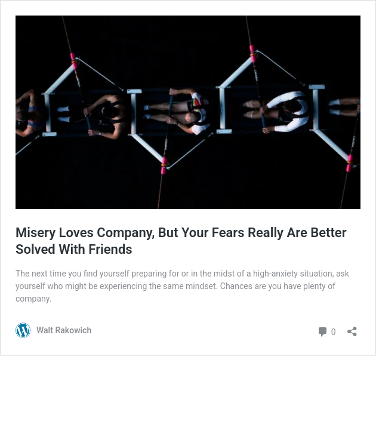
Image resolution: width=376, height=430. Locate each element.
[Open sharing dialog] (352, 327)
